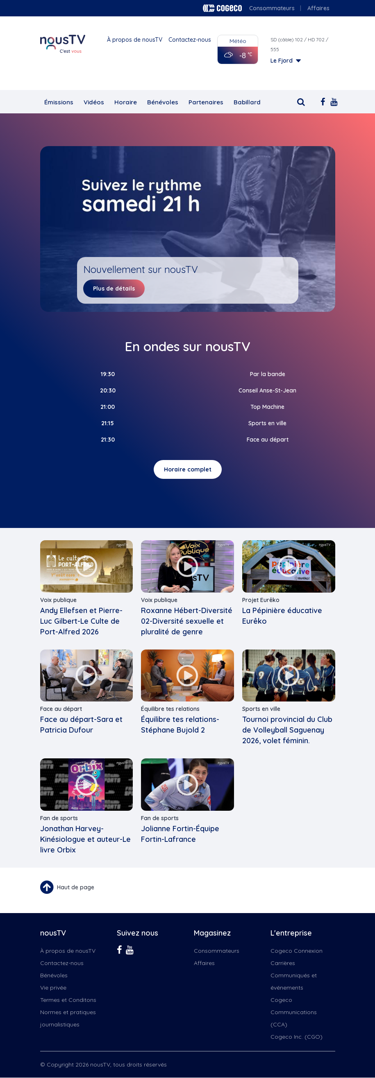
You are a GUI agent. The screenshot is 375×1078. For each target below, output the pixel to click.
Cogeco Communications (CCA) (293, 1012)
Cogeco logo (222, 8)
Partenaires (206, 102)
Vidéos (94, 102)
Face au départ (61, 709)
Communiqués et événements (293, 981)
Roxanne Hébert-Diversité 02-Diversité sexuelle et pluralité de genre (186, 621)
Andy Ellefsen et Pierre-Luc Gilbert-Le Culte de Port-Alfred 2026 (81, 621)
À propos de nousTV (134, 39)
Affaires (318, 8)
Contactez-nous (189, 39)
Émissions (58, 102)
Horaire (125, 102)
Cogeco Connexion (296, 950)
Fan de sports (59, 818)
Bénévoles (162, 102)
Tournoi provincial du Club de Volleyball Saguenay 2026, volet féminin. (287, 730)
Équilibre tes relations (170, 709)
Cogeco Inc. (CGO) (296, 1036)
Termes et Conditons (68, 1000)
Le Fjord (281, 60)
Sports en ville (261, 709)
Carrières (282, 963)
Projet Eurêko (261, 600)
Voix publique (58, 600)
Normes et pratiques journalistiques (68, 1018)
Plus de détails (114, 288)
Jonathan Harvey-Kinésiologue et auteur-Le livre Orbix (85, 839)
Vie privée (53, 987)
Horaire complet (187, 469)
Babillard (247, 102)
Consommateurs (272, 8)
